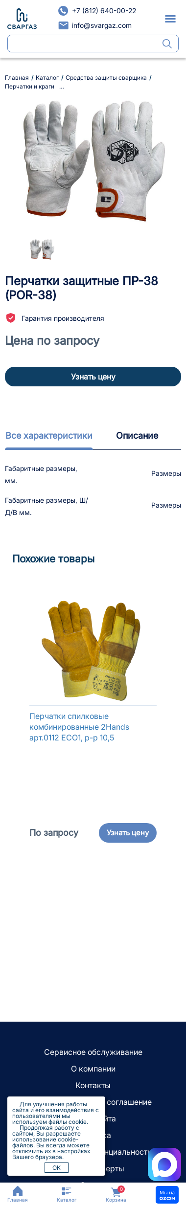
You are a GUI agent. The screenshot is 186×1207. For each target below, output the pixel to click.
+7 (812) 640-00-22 (104, 10)
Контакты (93, 1085)
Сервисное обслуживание (93, 1052)
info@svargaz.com (102, 25)
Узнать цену (93, 376)
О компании (93, 1068)
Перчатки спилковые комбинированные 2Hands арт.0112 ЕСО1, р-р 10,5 (79, 726)
